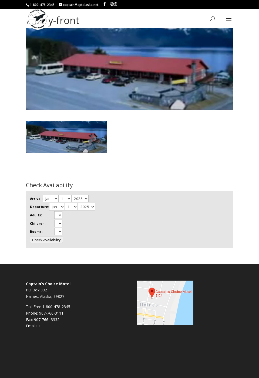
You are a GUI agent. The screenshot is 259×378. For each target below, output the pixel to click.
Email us (33, 325)
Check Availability (46, 239)
